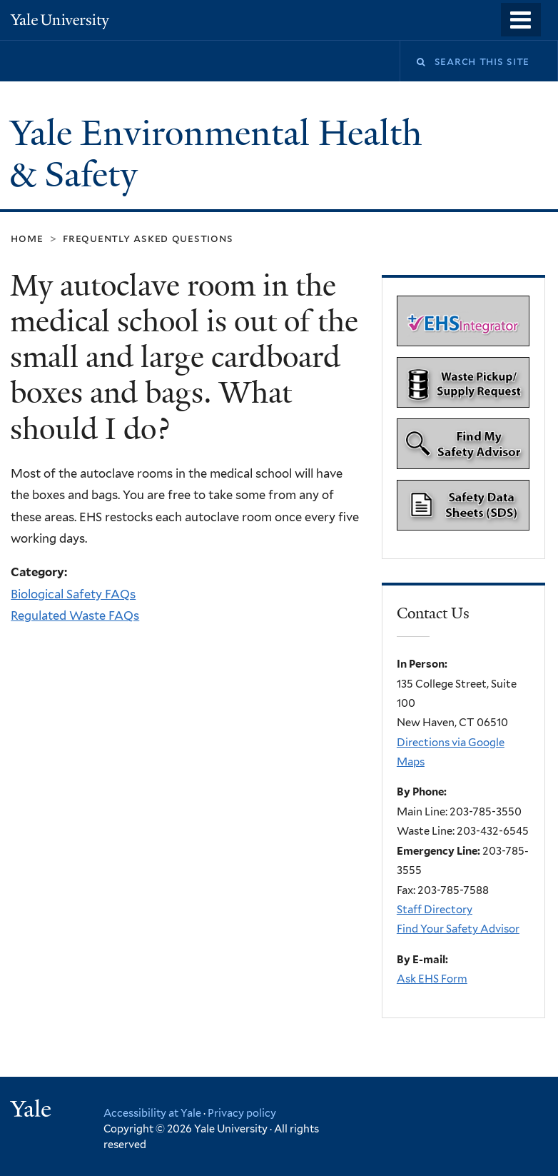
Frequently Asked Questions (148, 238)
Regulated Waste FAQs (75, 615)
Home (27, 238)
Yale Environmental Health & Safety (216, 154)
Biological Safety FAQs (73, 594)
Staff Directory (434, 909)
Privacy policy (242, 1113)
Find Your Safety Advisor (458, 929)
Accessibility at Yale (152, 1113)
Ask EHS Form (432, 979)
